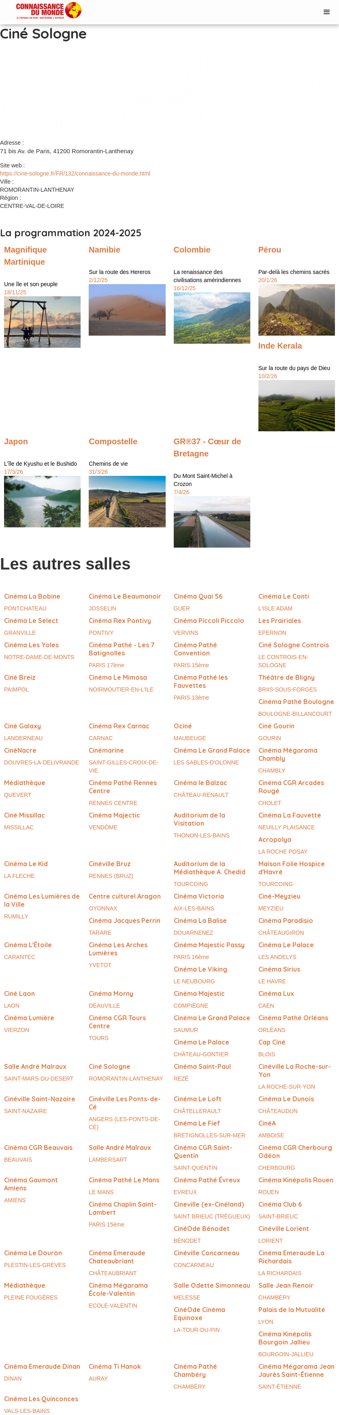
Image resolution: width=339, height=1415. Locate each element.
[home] (40, 11)
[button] (327, 12)
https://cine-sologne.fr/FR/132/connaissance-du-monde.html (75, 173)
